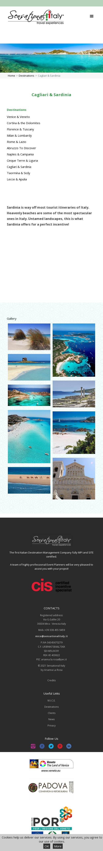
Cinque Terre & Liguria (22, 160)
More (57, 846)
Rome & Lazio (16, 142)
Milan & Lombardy (19, 135)
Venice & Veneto (18, 117)
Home (11, 75)
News (51, 719)
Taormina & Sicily (18, 173)
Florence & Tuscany (20, 129)
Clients (51, 713)
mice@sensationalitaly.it (51, 636)
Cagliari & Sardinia (19, 167)
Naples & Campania (20, 154)
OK (47, 846)
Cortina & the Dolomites (23, 123)
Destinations (26, 75)
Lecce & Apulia (17, 179)
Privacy (52, 725)
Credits (51, 680)
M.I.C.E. (51, 700)
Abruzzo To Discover (21, 148)
